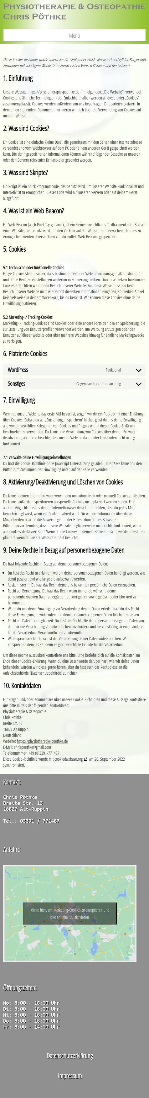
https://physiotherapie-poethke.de (54, 92)
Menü (74, 35)
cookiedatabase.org (68, 759)
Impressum (70, 1075)
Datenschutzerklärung (70, 1055)
